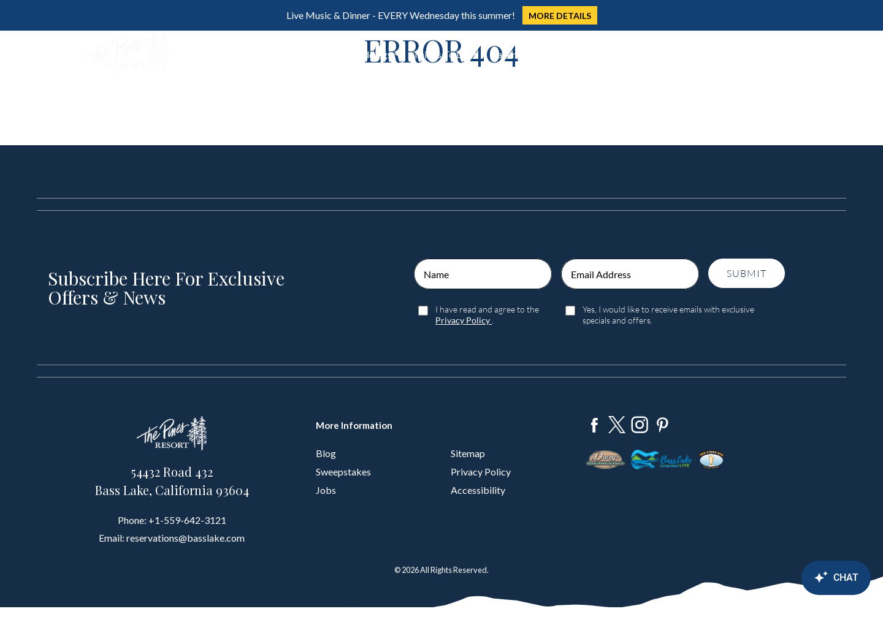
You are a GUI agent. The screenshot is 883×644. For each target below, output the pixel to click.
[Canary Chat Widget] (803, 578)
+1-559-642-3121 (187, 520)
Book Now (755, 52)
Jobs (326, 490)
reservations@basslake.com (185, 538)
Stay (236, 54)
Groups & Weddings (349, 54)
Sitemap (468, 453)
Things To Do (441, 54)
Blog (326, 453)
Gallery (505, 54)
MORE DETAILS (560, 15)
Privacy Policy (481, 471)
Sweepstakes (343, 471)
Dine (276, 54)
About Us (554, 54)
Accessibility (478, 490)
